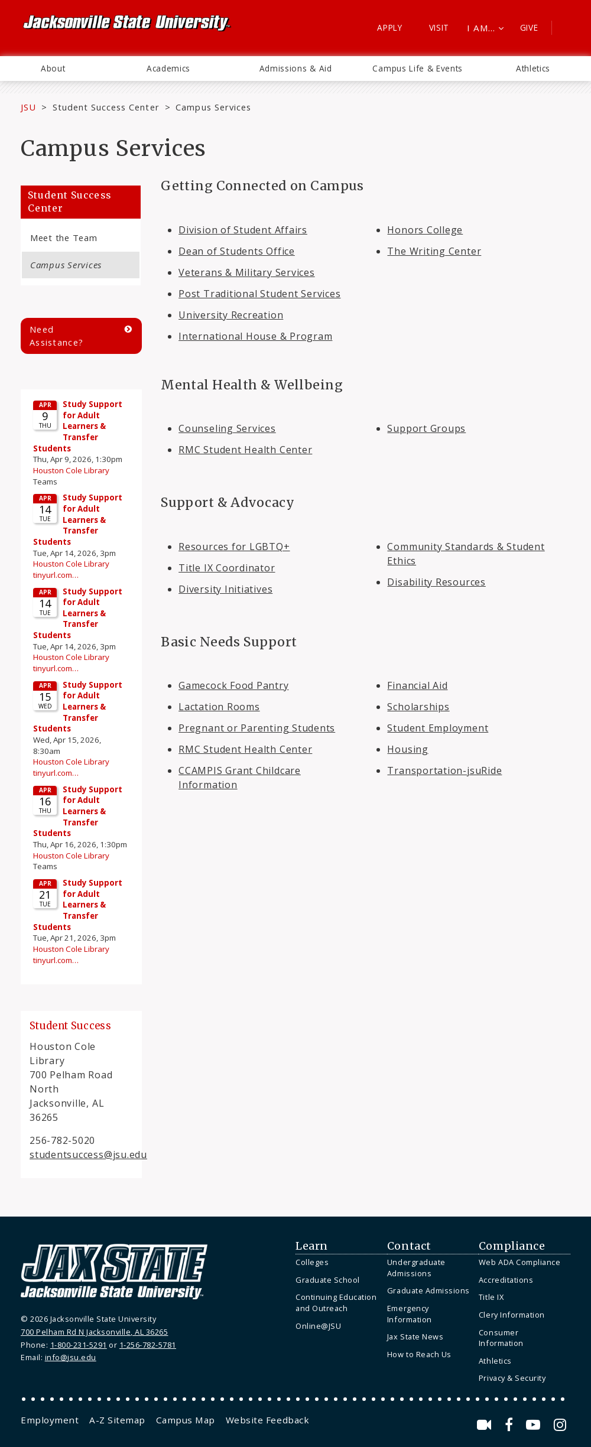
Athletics (533, 68)
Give (529, 27)
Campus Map (185, 1420)
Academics (168, 68)
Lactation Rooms (219, 706)
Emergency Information (409, 1314)
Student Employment (437, 727)
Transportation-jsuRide (444, 770)
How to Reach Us (419, 1354)
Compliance (512, 1246)
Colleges (312, 1262)
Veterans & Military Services (246, 272)
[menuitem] (53, 68)
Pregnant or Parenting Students (256, 727)
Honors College (425, 229)
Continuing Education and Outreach (336, 1302)
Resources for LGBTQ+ (234, 546)
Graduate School (328, 1279)
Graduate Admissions (428, 1290)
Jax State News (415, 1336)
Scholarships (418, 706)
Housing (407, 749)
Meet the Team (64, 237)
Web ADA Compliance (519, 1262)
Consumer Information (501, 1338)
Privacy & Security (512, 1378)
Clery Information (512, 1314)
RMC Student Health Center (245, 449)
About (53, 68)
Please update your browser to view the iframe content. (81, 685)
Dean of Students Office (236, 251)
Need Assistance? (56, 336)
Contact (409, 1246)
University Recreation (230, 314)
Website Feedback (267, 1420)
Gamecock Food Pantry (233, 685)
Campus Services (66, 265)
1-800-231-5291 (78, 1344)
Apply (389, 27)
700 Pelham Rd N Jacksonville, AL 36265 (94, 1331)
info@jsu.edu (70, 1357)
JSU (28, 107)
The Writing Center (434, 251)
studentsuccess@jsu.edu (88, 1154)
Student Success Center (106, 107)
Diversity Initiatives (225, 589)
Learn (312, 1246)
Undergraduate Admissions (416, 1268)
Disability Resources (436, 581)
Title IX (491, 1297)
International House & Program (255, 336)
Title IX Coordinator (226, 567)
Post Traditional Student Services (259, 293)
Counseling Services (227, 428)
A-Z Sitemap (117, 1420)
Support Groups (426, 428)
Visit (439, 27)
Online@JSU (318, 1326)
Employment (50, 1420)
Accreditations (506, 1279)
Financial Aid (417, 685)
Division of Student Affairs (242, 229)
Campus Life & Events (417, 68)
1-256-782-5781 (147, 1344)
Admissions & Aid (295, 68)
